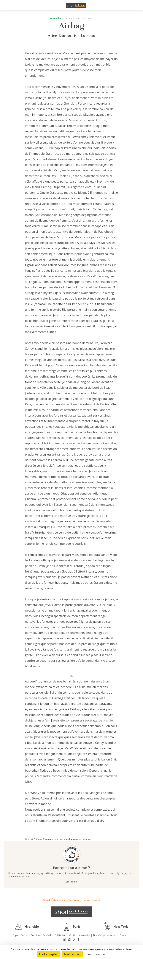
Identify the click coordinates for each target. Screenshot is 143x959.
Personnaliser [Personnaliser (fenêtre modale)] (95, 954)
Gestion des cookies (79, 935)
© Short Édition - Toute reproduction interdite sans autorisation (58, 839)
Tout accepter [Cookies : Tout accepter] (48, 954)
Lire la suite (71, 881)
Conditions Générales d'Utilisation (48, 935)
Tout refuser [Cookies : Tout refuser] (72, 954)
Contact (124, 935)
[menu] (4, 5)
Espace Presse (20, 935)
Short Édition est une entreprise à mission (71, 900)
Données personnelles (104, 935)
